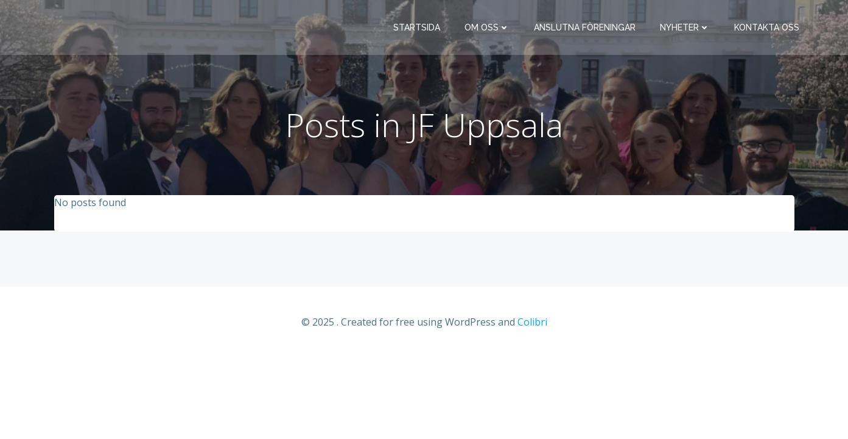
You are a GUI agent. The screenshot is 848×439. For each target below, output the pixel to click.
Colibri (532, 322)
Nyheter (685, 27)
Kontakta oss (766, 27)
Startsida (416, 27)
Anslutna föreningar (585, 27)
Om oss (487, 27)
